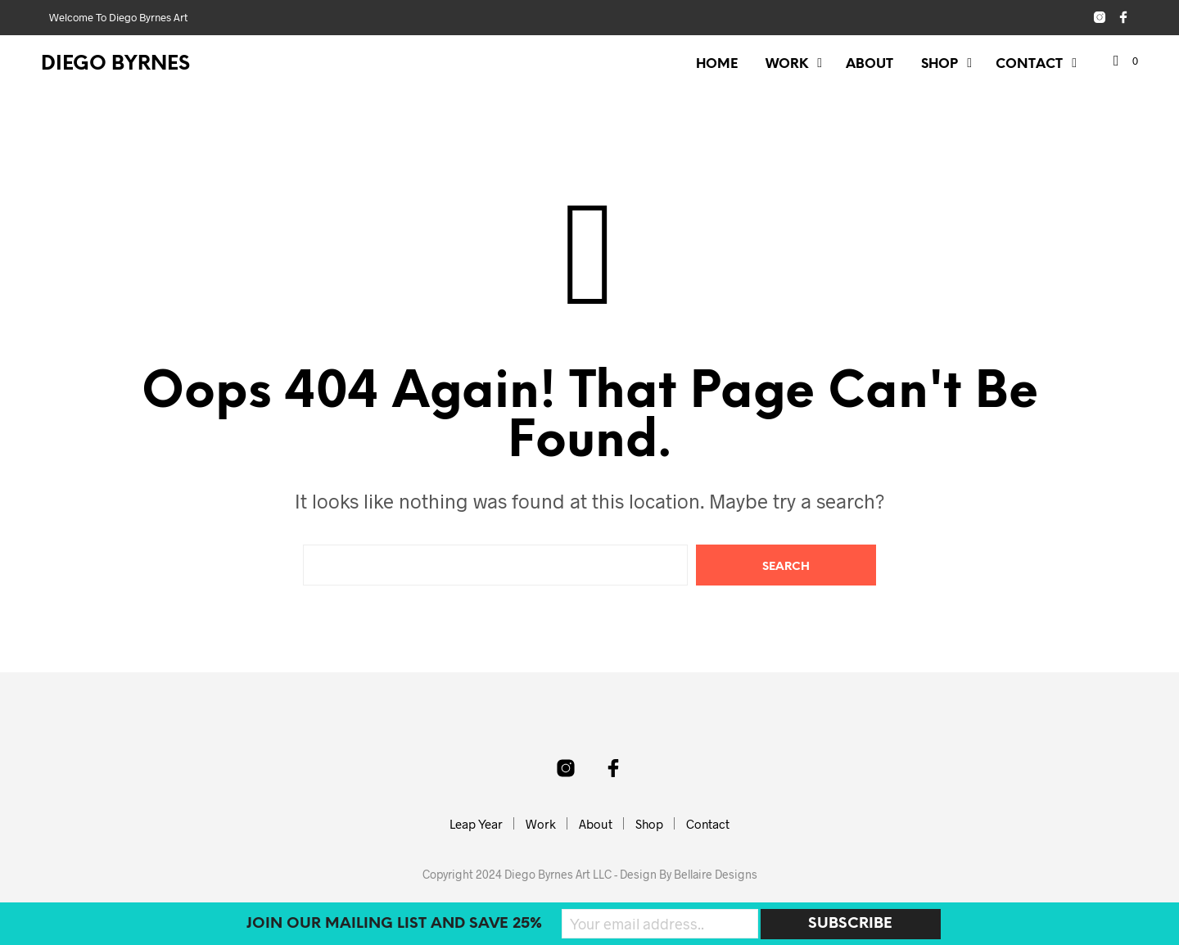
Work (787, 64)
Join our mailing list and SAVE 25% (394, 924)
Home (717, 64)
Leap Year (476, 823)
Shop (939, 64)
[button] (1126, 61)
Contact (1029, 64)
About (869, 64)
